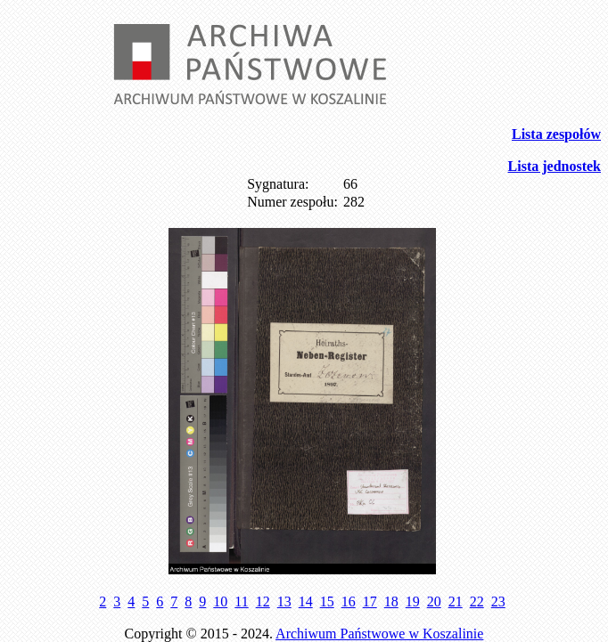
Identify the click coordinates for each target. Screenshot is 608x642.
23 (498, 601)
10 (220, 601)
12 (263, 601)
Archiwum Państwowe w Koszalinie (379, 633)
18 (391, 601)
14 (306, 601)
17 (370, 601)
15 (327, 601)
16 (348, 601)
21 (455, 601)
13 (284, 601)
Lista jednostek (554, 166)
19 (413, 601)
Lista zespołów (556, 134)
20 (434, 601)
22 (477, 601)
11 (241, 601)
